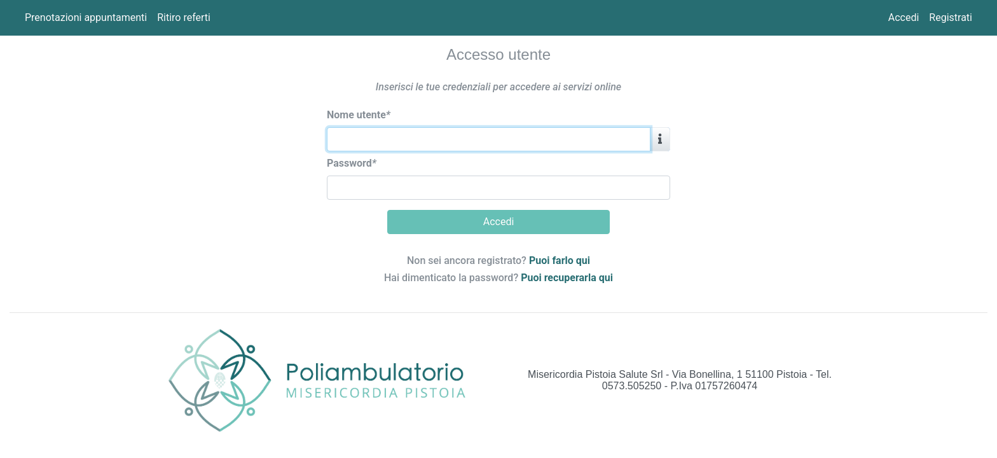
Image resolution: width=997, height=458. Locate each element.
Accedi (903, 17)
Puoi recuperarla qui (567, 278)
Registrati (950, 17)
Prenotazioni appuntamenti (86, 17)
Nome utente (358, 115)
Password (351, 163)
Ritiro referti (183, 17)
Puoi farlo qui (559, 260)
